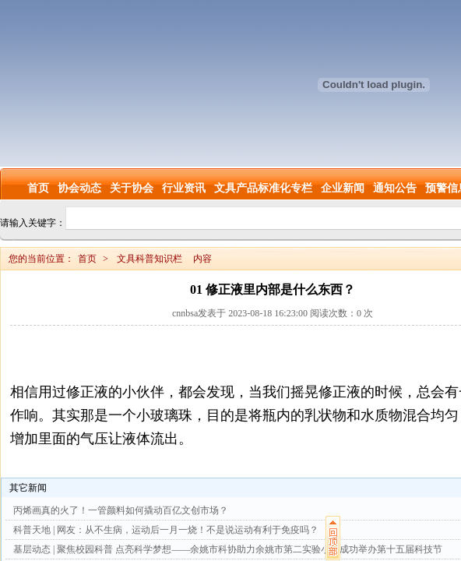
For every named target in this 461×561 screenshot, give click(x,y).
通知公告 (395, 188)
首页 (38, 188)
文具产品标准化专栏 (263, 188)
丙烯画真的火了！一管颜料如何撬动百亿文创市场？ (120, 510)
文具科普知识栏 (149, 258)
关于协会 (131, 188)
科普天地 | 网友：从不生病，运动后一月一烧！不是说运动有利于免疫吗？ (165, 529)
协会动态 (79, 188)
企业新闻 (342, 188)
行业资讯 (184, 188)
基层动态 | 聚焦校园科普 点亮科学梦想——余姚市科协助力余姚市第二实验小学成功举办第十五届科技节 (227, 549)
